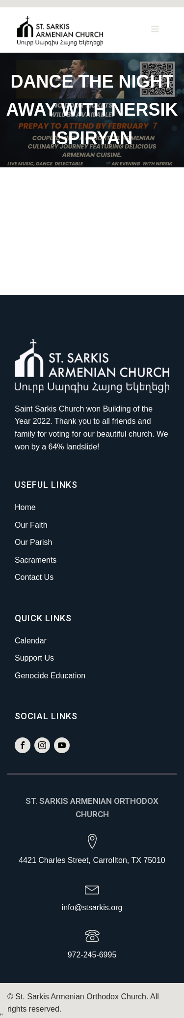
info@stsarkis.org (92, 902)
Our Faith (31, 519)
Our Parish (33, 537)
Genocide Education (50, 670)
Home (25, 502)
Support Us (34, 653)
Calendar (31, 635)
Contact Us (34, 572)
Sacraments (35, 554)
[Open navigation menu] (155, 27)
